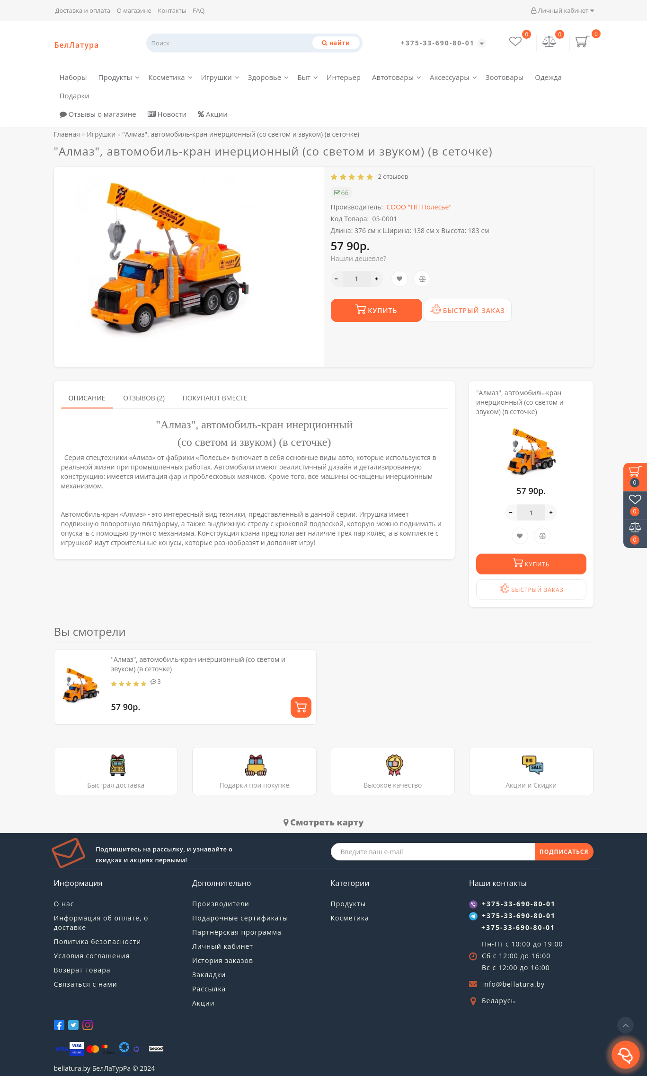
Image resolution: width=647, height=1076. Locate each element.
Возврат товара (82, 969)
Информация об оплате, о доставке (101, 922)
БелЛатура (76, 45)
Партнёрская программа (237, 932)
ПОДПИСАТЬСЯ (564, 852)
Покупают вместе (214, 397)
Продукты (119, 77)
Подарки (74, 95)
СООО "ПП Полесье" (419, 206)
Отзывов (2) (144, 397)
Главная (67, 134)
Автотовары (396, 77)
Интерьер (344, 77)
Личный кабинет (562, 10)
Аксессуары (453, 77)
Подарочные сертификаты (240, 917)
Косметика (170, 77)
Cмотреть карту (324, 822)
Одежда (548, 77)
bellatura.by (72, 1068)
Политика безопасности (98, 941)
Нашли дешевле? (358, 258)
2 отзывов (391, 176)
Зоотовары (505, 77)
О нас (64, 903)
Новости (167, 114)
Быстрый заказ (467, 309)
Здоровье (268, 77)
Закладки (209, 974)
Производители (220, 903)
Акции (213, 114)
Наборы (73, 77)
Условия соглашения (92, 955)
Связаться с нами (85, 984)
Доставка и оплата (83, 10)
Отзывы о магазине (98, 114)
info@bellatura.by (513, 984)
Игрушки (220, 77)
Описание (87, 397)
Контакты (172, 10)
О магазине (134, 10)
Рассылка (209, 988)
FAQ (198, 10)
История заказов (222, 960)
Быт (307, 77)
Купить (376, 309)
